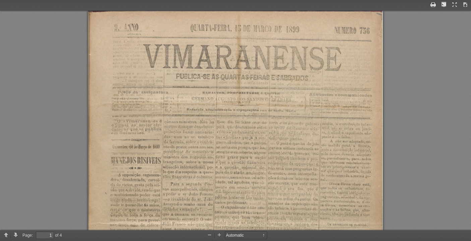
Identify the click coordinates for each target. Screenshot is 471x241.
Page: (27, 235)
